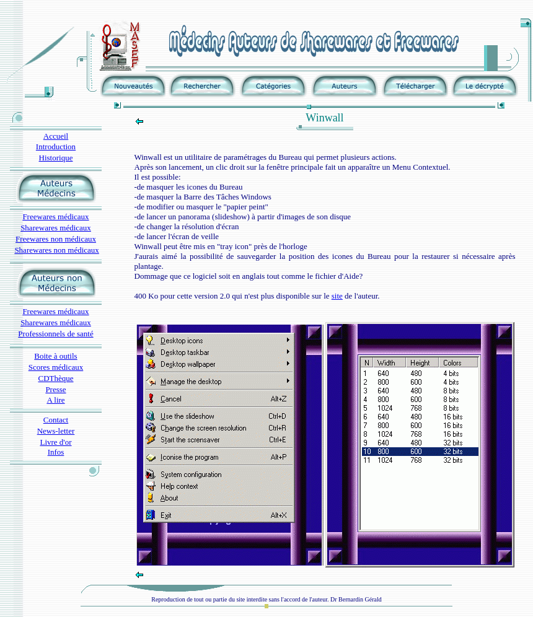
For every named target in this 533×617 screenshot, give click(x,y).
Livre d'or (55, 442)
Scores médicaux (56, 367)
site (337, 295)
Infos (56, 452)
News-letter (56, 430)
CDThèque (55, 378)
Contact (55, 419)
